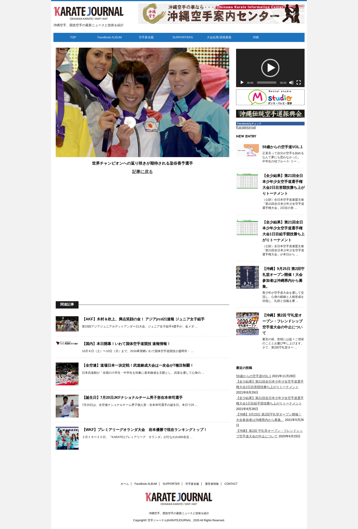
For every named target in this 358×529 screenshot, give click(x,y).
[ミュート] (291, 82)
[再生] (242, 82)
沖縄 (256, 37)
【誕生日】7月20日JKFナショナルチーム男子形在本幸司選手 (132, 397)
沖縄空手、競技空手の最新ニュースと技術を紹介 (179, 513)
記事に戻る (142, 171)
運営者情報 (212, 483)
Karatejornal (246, 127)
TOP (73, 37)
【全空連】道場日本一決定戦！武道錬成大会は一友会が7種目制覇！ (138, 365)
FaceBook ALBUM (109, 37)
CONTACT (230, 483)
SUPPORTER (171, 483)
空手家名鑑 (146, 37)
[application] (270, 68)
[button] (270, 68)
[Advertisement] (142, 231)
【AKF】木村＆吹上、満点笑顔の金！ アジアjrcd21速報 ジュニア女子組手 (143, 319)
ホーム (125, 483)
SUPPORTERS (182, 37)
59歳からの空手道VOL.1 (282, 147)
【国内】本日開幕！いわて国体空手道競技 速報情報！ (126, 344)
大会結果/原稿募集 (219, 37)
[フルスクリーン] (298, 82)
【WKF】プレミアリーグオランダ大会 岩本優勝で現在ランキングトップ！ (144, 430)
